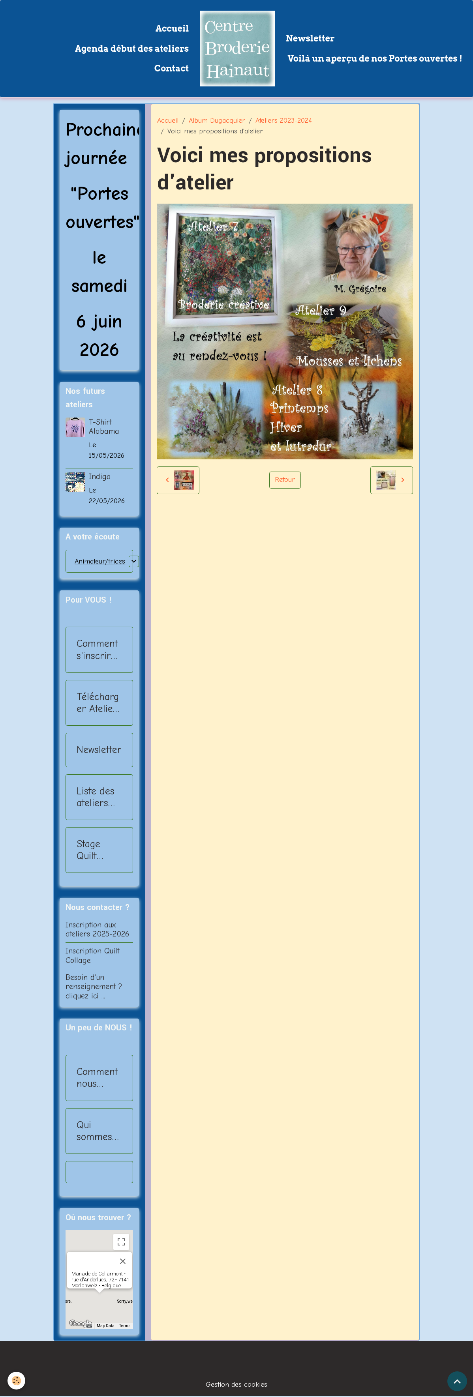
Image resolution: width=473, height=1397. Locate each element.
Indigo (100, 476)
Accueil (172, 28)
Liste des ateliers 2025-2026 (95, 797)
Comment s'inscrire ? (97, 649)
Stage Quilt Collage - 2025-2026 (96, 850)
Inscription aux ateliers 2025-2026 (97, 929)
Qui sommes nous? (94, 1131)
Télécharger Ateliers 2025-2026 (99, 703)
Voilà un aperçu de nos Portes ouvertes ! (374, 58)
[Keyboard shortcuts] (89, 1326)
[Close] (122, 1261)
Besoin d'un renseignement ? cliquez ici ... (94, 987)
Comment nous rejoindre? (99, 1078)
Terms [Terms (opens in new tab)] (125, 1326)
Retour (285, 480)
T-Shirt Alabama (104, 427)
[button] (99, 1300)
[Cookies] (17, 1381)
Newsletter (310, 38)
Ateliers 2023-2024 (283, 120)
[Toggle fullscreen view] (121, 1242)
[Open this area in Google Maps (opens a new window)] (81, 1323)
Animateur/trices (100, 561)
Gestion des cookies (236, 1384)
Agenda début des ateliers (132, 48)
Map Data (105, 1326)
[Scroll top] (457, 1381)
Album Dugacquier (217, 120)
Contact (171, 68)
